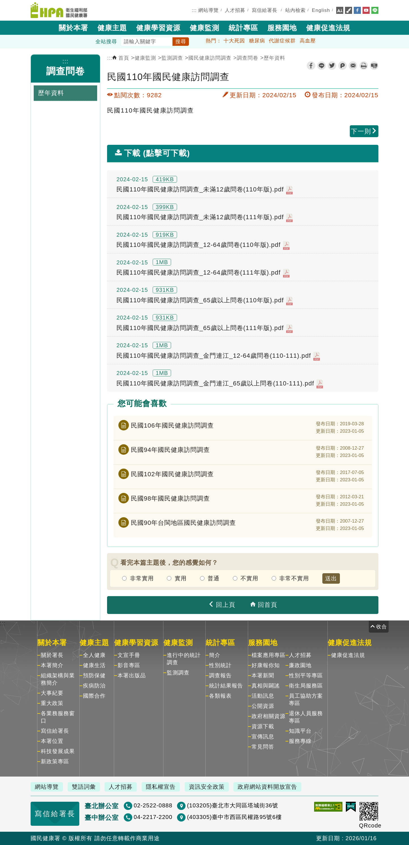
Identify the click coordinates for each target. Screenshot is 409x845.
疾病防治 (94, 686)
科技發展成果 (58, 751)
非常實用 (142, 578)
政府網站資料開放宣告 (267, 787)
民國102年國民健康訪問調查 (172, 474)
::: (194, 10)
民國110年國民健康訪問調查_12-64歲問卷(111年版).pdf (202, 273)
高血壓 (308, 41)
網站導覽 (208, 10)
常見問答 (263, 747)
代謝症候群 (282, 41)
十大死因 (234, 41)
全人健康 (94, 655)
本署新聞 (263, 675)
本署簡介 (52, 665)
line (321, 65)
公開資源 (263, 706)
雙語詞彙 (84, 787)
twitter (332, 65)
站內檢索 (295, 10)
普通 (214, 578)
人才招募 (235, 10)
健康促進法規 (328, 28)
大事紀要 (52, 693)
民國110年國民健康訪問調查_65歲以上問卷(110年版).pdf (204, 300)
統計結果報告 (226, 686)
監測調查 (172, 58)
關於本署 (73, 28)
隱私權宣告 (161, 787)
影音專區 (129, 665)
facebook (311, 65)
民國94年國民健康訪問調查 (170, 449)
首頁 (120, 58)
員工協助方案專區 (306, 699)
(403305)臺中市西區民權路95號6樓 (234, 817)
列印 (363, 65)
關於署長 (52, 655)
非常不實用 (294, 578)
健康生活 (94, 665)
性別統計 (220, 665)
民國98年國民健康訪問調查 (170, 498)
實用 (181, 578)
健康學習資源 (158, 28)
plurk (342, 65)
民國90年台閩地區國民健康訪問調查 (183, 522)
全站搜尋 (106, 41)
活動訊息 (263, 696)
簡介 (214, 655)
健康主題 (112, 28)
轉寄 (353, 65)
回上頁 (221, 604)
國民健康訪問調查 (209, 58)
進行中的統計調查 (184, 658)
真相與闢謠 (266, 686)
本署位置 (52, 741)
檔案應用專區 (269, 655)
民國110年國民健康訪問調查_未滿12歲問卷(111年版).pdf (204, 217)
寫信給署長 (264, 10)
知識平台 (300, 731)
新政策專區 (55, 761)
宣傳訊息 (263, 737)
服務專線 (300, 741)
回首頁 (263, 604)
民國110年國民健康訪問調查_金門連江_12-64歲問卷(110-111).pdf (218, 356)
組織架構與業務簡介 (58, 679)
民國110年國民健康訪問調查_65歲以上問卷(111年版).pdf (204, 328)
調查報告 (220, 675)
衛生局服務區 (306, 686)
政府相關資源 (269, 716)
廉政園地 (300, 665)
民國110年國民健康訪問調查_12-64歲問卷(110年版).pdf (202, 245)
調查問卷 (65, 71)
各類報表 (220, 696)
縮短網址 (374, 65)
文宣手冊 (129, 655)
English (321, 10)
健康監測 (204, 28)
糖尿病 (257, 41)
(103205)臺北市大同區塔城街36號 (232, 805)
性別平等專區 (306, 675)
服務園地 (282, 28)
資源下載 (263, 726)
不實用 (249, 578)
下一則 (364, 131)
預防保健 (94, 675)
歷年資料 (274, 58)
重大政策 (52, 703)
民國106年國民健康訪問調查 (172, 425)
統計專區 (243, 28)
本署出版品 (132, 675)
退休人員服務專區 (306, 717)
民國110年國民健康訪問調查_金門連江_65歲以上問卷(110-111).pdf (219, 383)
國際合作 (94, 696)
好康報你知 (266, 665)
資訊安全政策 (207, 787)
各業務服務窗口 (58, 717)
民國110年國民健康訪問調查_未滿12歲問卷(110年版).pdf (204, 190)
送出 (331, 578)
